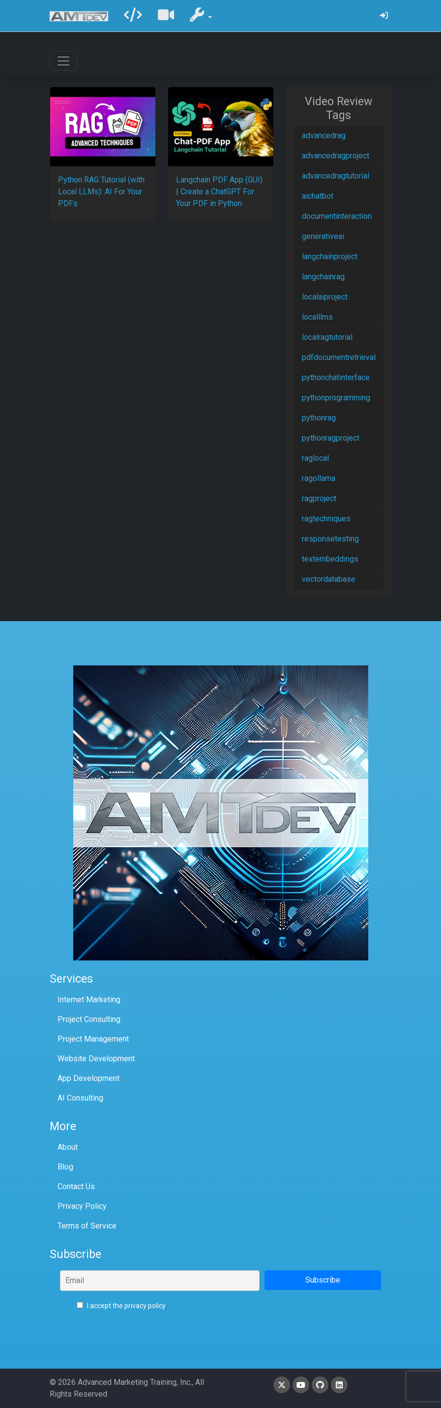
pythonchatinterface (336, 377)
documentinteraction (337, 216)
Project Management (93, 1039)
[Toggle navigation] (63, 61)
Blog (65, 1166)
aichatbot (317, 196)
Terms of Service (87, 1225)
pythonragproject (330, 438)
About (68, 1147)
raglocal (315, 458)
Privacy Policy (82, 1206)
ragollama (318, 478)
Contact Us (76, 1186)
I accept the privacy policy (121, 1306)
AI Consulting (80, 1098)
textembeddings (330, 559)
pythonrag (319, 417)
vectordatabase (328, 579)
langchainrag (323, 276)
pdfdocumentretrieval (339, 357)
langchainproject (329, 256)
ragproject (319, 498)
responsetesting (330, 538)
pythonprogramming (336, 397)
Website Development (96, 1058)
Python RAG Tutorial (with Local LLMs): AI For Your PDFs (101, 191)
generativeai (323, 236)
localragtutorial (327, 337)
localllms (317, 317)
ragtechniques (326, 518)
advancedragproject (335, 155)
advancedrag (324, 135)
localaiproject (325, 296)
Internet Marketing (89, 999)
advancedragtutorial (335, 175)
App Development (88, 1078)
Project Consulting (89, 1019)
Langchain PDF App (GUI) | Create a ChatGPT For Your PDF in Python (219, 191)
